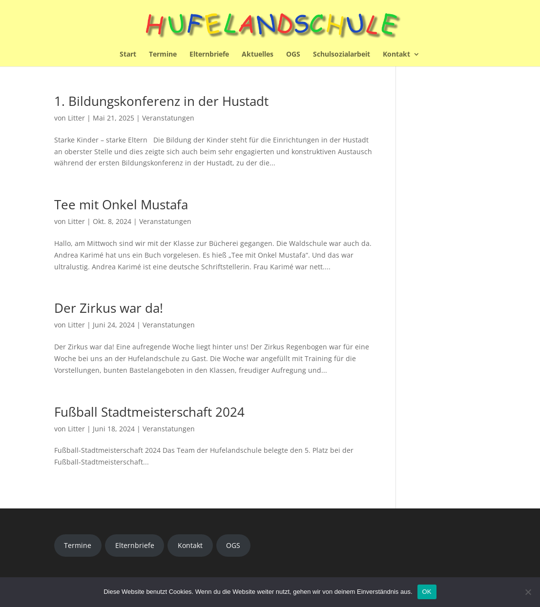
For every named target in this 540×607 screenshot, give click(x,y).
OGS (293, 55)
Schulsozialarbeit (341, 55)
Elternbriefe (209, 55)
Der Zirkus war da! (108, 308)
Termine (163, 55)
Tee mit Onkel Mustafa (121, 204)
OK (427, 591)
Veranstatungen (168, 117)
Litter (76, 117)
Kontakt (396, 55)
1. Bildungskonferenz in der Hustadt (161, 101)
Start (128, 55)
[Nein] (528, 592)
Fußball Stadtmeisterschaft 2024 (149, 412)
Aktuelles (257, 55)
